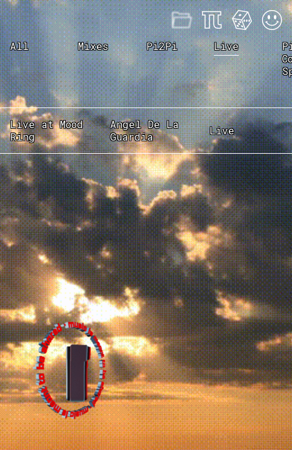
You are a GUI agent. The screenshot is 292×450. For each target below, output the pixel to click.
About (212, 20)
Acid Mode (272, 20)
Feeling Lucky (242, 20)
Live (226, 46)
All (19, 45)
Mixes (182, 20)
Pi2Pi (162, 45)
